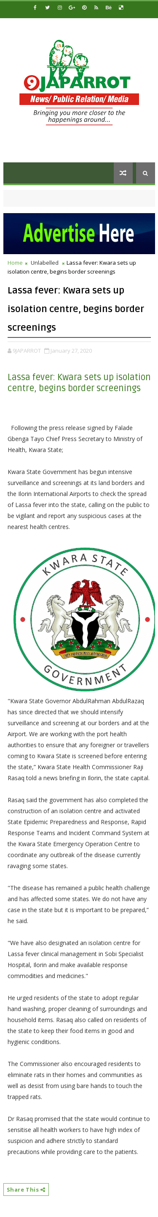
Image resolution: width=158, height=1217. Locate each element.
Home (15, 262)
